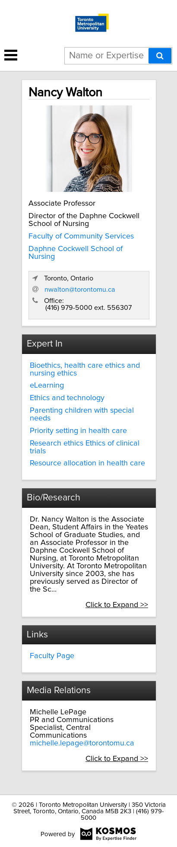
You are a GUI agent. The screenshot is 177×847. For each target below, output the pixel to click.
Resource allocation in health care (87, 463)
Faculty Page (52, 656)
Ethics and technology (67, 398)
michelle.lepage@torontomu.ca (82, 743)
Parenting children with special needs (82, 414)
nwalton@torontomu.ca (79, 289)
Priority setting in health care (78, 431)
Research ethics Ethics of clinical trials (84, 447)
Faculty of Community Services (81, 236)
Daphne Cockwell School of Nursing (75, 253)
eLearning (47, 385)
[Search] (160, 56)
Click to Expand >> (116, 605)
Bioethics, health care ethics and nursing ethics (85, 369)
